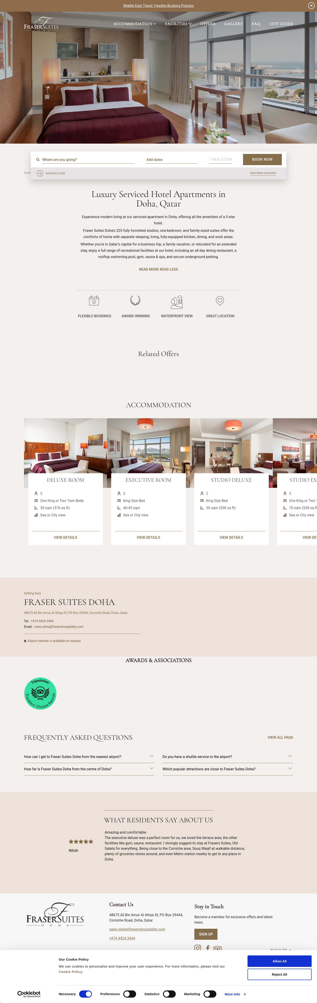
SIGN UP (206, 934)
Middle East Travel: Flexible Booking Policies (158, 6)
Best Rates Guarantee (263, 173)
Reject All (279, 974)
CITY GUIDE (281, 24)
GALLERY (233, 24)
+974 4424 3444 (42, 621)
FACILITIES (176, 24)
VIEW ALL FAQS (280, 737)
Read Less (169, 269)
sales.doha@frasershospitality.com (59, 627)
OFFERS (207, 24)
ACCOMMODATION (132, 24)
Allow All (280, 961)
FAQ (256, 24)
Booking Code (55, 173)
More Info (232, 994)
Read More (149, 269)
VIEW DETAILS (65, 555)
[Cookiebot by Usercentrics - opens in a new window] (29, 994)
